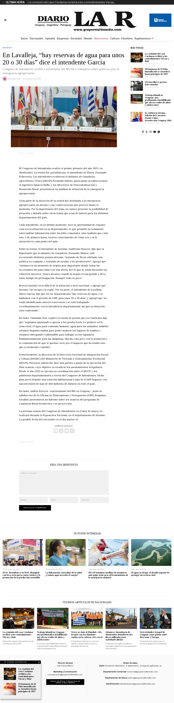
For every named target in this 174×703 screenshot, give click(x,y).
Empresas (63, 38)
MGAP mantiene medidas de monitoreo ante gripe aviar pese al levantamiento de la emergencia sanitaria (108, 575)
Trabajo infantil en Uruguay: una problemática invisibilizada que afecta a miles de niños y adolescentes (158, 100)
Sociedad (76, 38)
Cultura (114, 38)
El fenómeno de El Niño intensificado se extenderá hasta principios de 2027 (157, 71)
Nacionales (36, 38)
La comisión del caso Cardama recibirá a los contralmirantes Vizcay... (72, 2)
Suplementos (142, 38)
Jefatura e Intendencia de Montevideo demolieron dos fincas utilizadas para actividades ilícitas (119, 636)
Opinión (50, 38)
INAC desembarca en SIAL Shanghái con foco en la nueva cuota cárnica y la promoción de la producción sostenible (21, 575)
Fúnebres (127, 38)
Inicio (24, 38)
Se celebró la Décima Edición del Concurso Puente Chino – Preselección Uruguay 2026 (158, 117)
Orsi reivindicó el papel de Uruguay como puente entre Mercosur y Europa (153, 634)
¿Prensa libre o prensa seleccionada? (156, 83)
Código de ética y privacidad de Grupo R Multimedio (65, 682)
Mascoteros (101, 38)
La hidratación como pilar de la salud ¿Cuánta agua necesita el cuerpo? (64, 573)
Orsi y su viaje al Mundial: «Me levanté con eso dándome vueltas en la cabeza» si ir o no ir (87, 634)
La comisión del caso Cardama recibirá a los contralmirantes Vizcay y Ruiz (157, 57)
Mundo (88, 38)
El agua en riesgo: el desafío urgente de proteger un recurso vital (150, 573)
